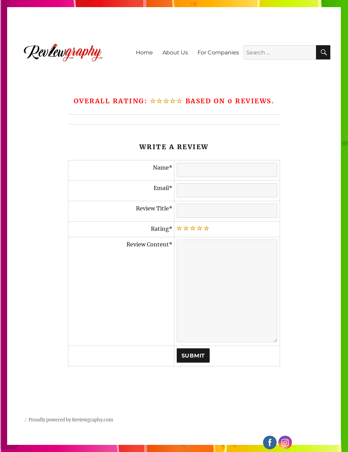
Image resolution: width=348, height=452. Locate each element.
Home (144, 52)
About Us (175, 52)
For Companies (218, 52)
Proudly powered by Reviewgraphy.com (71, 420)
